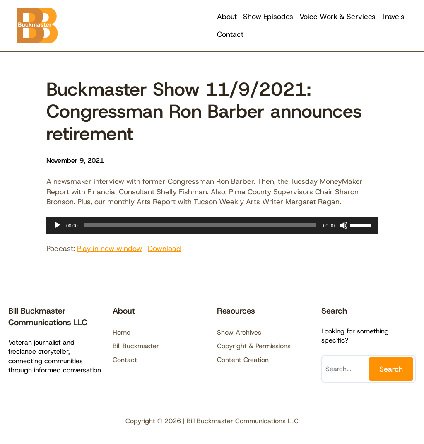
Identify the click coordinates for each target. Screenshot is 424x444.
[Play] (57, 225)
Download (164, 248)
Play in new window (109, 248)
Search (391, 369)
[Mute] (344, 225)
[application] (212, 225)
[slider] (200, 225)
